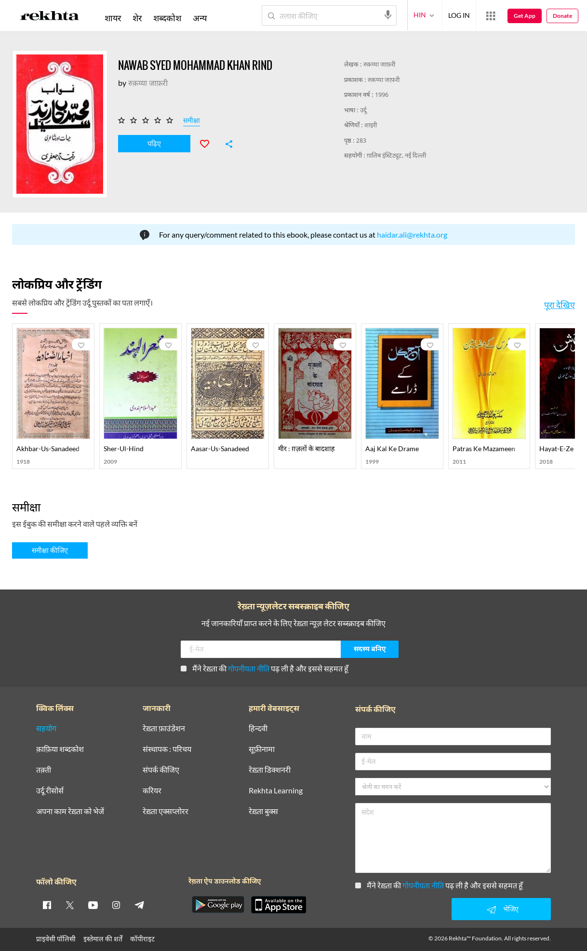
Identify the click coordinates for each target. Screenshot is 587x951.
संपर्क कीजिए (161, 770)
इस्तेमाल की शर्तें (102, 939)
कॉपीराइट (142, 939)
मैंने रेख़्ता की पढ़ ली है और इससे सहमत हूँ (264, 668)
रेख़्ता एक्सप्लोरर (165, 811)
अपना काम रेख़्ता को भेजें (70, 811)
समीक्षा (191, 122)
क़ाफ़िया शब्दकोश (60, 749)
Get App (524, 15)
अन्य (200, 18)
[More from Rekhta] (490, 16)
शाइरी (370, 125)
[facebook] (46, 904)
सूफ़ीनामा (262, 749)
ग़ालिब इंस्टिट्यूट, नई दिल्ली (396, 156)
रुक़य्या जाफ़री (379, 65)
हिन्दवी (258, 728)
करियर (152, 791)
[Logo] (49, 17)
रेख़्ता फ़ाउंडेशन (164, 728)
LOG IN (459, 15)
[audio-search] (387, 15)
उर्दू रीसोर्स (50, 791)
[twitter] (70, 904)
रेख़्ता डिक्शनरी (270, 770)
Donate (562, 15)
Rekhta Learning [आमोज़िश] (276, 791)
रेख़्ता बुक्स (263, 811)
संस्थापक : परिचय (167, 749)
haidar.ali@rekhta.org (412, 234)
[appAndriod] (217, 904)
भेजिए (501, 909)
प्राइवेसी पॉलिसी (56, 939)
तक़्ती (43, 770)
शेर (137, 18)
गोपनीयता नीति (248, 668)
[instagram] (116, 904)
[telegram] (139, 904)
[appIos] (278, 904)
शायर (113, 18)
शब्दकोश (167, 18)
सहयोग (46, 728)
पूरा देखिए (559, 304)
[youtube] (93, 904)
